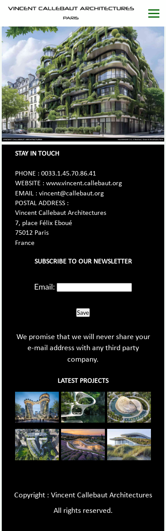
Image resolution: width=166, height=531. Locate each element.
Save (83, 312)
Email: (44, 286)
